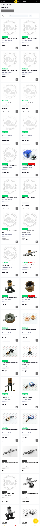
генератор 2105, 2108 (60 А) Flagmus (9, 165)
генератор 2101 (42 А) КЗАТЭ (8, 493)
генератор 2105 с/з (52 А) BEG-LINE (9, 133)
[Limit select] (30, 16)
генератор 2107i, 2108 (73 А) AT (28, 165)
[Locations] (36, 1)
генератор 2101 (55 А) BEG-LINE (8, 102)
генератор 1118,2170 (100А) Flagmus (29, 38)
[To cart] (17, 48)
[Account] (38, 1)
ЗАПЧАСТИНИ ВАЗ (7, 4)
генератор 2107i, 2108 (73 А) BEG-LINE (9, 197)
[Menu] (1, 1)
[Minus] (3, 48)
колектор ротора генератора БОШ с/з (30, 297)
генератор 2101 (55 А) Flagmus (28, 102)
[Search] (4, 1)
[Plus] (9, 48)
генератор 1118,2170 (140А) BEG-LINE (29, 70)
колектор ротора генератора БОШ (9, 297)
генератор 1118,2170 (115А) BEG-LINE (9, 70)
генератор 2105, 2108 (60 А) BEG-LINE (29, 133)
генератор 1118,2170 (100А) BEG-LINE (9, 38)
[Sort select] (18, 16)
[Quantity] (6, 48)
